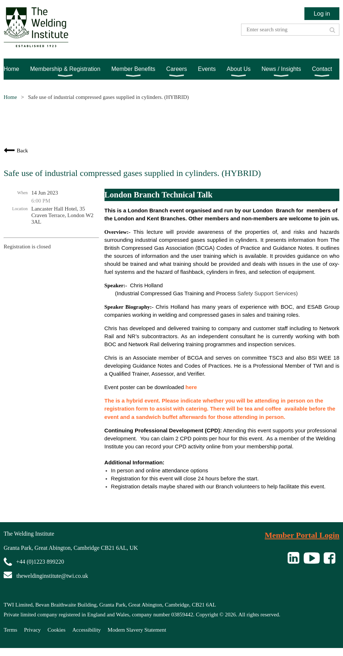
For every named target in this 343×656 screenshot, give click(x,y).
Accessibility (86, 630)
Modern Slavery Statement (137, 630)
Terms (10, 630)
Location (20, 208)
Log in (322, 13)
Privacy (32, 630)
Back (22, 150)
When (22, 192)
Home (10, 97)
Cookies (57, 630)
